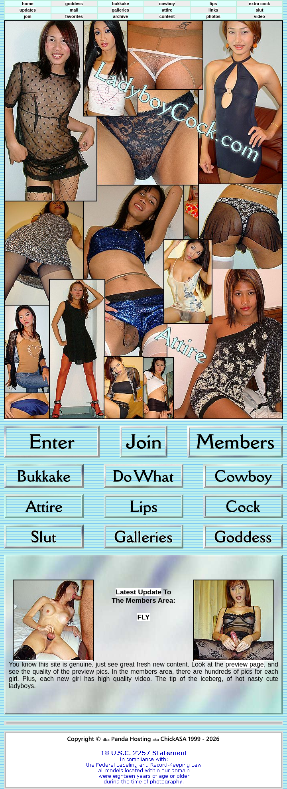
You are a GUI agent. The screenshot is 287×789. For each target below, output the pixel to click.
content (167, 16)
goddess (74, 3)
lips (213, 3)
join (27, 16)
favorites (74, 16)
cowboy (167, 3)
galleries (120, 10)
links (213, 10)
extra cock (259, 3)
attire (167, 10)
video (259, 16)
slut (259, 10)
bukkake (120, 3)
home (27, 3)
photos (213, 16)
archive (120, 16)
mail (74, 10)
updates (28, 10)
